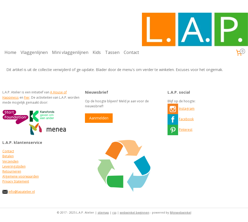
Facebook (186, 119)
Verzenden (10, 161)
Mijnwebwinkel (180, 212)
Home (10, 52)
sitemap (103, 212)
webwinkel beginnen (134, 212)
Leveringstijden (14, 166)
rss (114, 212)
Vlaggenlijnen (34, 52)
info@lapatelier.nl (21, 191)
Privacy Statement (15, 181)
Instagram (186, 108)
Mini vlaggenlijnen (70, 52)
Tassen (112, 52)
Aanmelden (98, 117)
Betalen (8, 156)
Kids (97, 52)
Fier (27, 97)
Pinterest (185, 129)
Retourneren (11, 171)
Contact (131, 52)
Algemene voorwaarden (20, 176)
